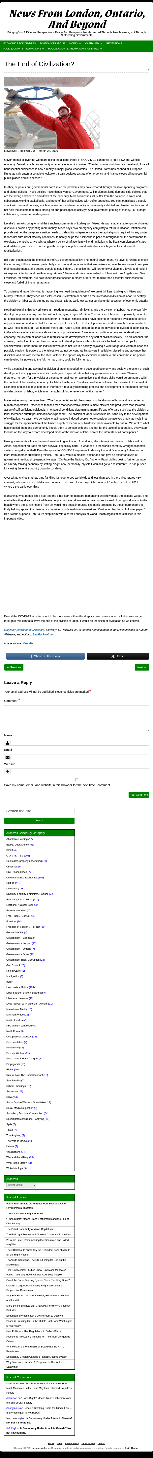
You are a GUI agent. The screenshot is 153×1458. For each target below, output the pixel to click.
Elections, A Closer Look (19, 905)
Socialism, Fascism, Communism (24, 1113)
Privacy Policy (72, 1443)
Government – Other (17, 954)
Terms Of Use (88, 1443)
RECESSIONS (114, 43)
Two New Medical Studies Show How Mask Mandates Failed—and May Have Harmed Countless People (39, 1388)
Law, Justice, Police (17, 987)
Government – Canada (19, 937)
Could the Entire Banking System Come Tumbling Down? (38, 1280)
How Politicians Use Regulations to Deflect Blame (33, 1331)
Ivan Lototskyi (14, 1418)
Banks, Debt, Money (17, 844)
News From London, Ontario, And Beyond (77, 19)
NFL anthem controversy (20, 1025)
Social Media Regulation (19, 1108)
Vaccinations (13, 1152)
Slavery (10, 1097)
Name (8, 735)
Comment (12, 700)
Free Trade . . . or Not (18, 916)
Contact (101, 1443)
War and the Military (17, 1157)
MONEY (73, 43)
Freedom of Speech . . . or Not (23, 927)
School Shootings (16, 1086)
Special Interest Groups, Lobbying (25, 1119)
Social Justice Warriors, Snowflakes (26, 1102)
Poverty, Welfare (15, 1053)
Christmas (12, 866)
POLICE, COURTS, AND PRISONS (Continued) (73, 48)
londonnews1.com (41, 1448)
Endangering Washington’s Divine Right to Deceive (34, 1315)
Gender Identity (14, 932)
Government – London (18, 943)
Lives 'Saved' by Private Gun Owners (26, 1003)
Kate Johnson (14, 1383)
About (59, 1443)
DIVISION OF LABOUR (52, 43)
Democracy (12, 888)
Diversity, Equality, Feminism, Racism (27, 894)
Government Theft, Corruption (23, 959)
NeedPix (28, 643)
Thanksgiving (13, 1135)
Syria (9, 1124)
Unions (10, 1146)
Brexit (9, 850)
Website (9, 764)
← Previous (14, 667)
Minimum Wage (15, 1014)
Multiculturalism (15, 1020)
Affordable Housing (17, 839)
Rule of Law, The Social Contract (24, 1075)
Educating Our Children (19, 899)
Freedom (11, 921)
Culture (10, 883)
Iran (8, 981)
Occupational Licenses (19, 1036)
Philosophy (12, 1047)
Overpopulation (14, 1042)
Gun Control (13, 965)
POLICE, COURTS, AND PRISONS (22, 48)
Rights (10, 1069)
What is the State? (16, 1163)
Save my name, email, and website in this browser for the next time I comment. (57, 785)
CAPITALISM (92, 43)
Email (8, 749)
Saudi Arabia (13, 1080)
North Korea (13, 1031)
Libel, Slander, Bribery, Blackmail (24, 992)
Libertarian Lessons (17, 998)
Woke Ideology (14, 1168)
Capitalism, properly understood (24, 861)
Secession (12, 1091)
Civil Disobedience (16, 872)
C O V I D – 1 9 (14, 855)
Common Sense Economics (21, 877)
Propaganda (13, 1064)
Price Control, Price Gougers (22, 1058)
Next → (142, 667)
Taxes (9, 1130)
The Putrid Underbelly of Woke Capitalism (29, 1229)
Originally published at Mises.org (24, 629)
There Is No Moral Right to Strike (24, 1213)
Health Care (13, 970)
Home (51, 1443)
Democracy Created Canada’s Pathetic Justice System (36, 1356)
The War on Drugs (16, 1141)
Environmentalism (16, 910)
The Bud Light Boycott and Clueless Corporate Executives (38, 1234)
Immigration (12, 976)
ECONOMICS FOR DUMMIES (19, 43)
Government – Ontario (18, 948)
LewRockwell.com (44, 634)
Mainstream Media (16, 1009)
